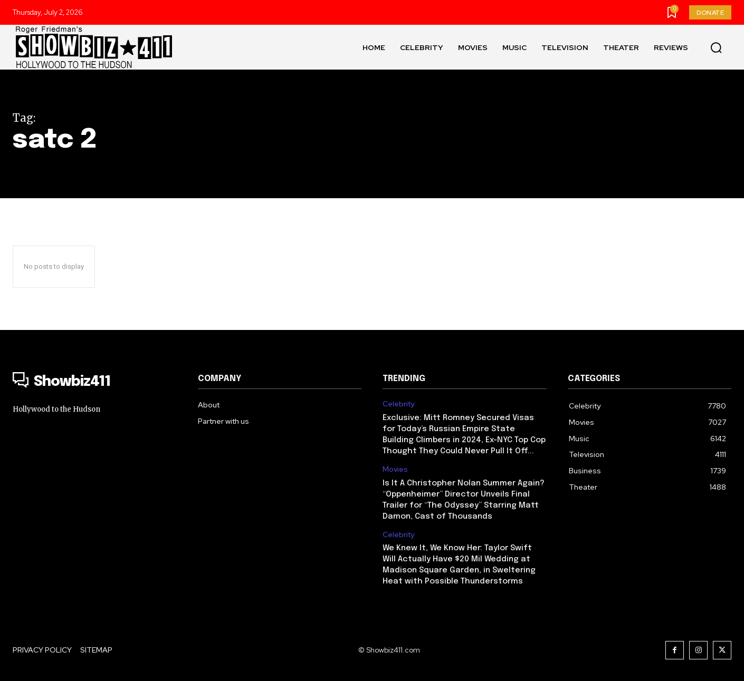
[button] (716, 47)
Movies (395, 469)
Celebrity (398, 404)
